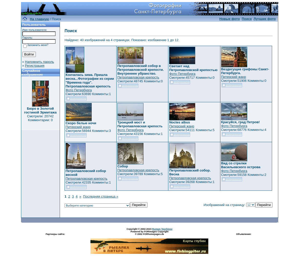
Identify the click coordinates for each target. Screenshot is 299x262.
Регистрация (34, 65)
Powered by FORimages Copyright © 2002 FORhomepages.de (149, 232)
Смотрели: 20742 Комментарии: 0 (40, 118)
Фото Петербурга (79, 90)
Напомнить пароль (39, 62)
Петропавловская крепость (138, 77)
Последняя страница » (100, 196)
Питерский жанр (233, 77)
